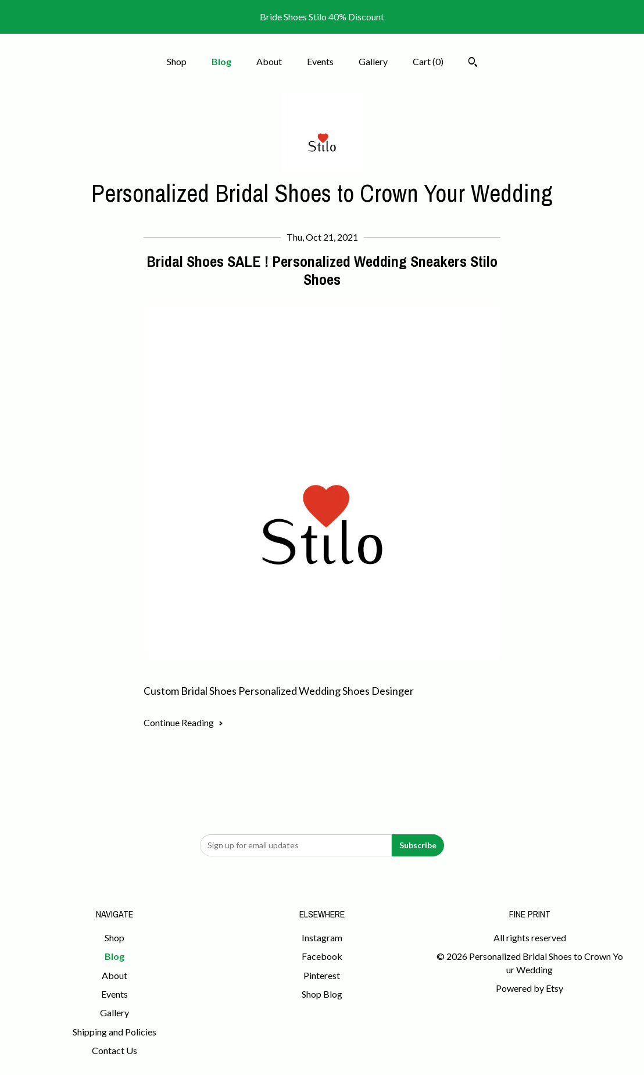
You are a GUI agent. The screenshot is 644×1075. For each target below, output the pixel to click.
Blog (221, 61)
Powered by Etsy (529, 988)
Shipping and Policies (114, 1031)
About (269, 61)
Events (320, 61)
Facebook (322, 956)
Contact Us (114, 1050)
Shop (177, 61)
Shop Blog (322, 993)
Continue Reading (183, 722)
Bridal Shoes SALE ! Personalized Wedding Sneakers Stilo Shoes (322, 270)
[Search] (472, 63)
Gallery (373, 61)
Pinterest (321, 975)
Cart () (428, 61)
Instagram (322, 937)
